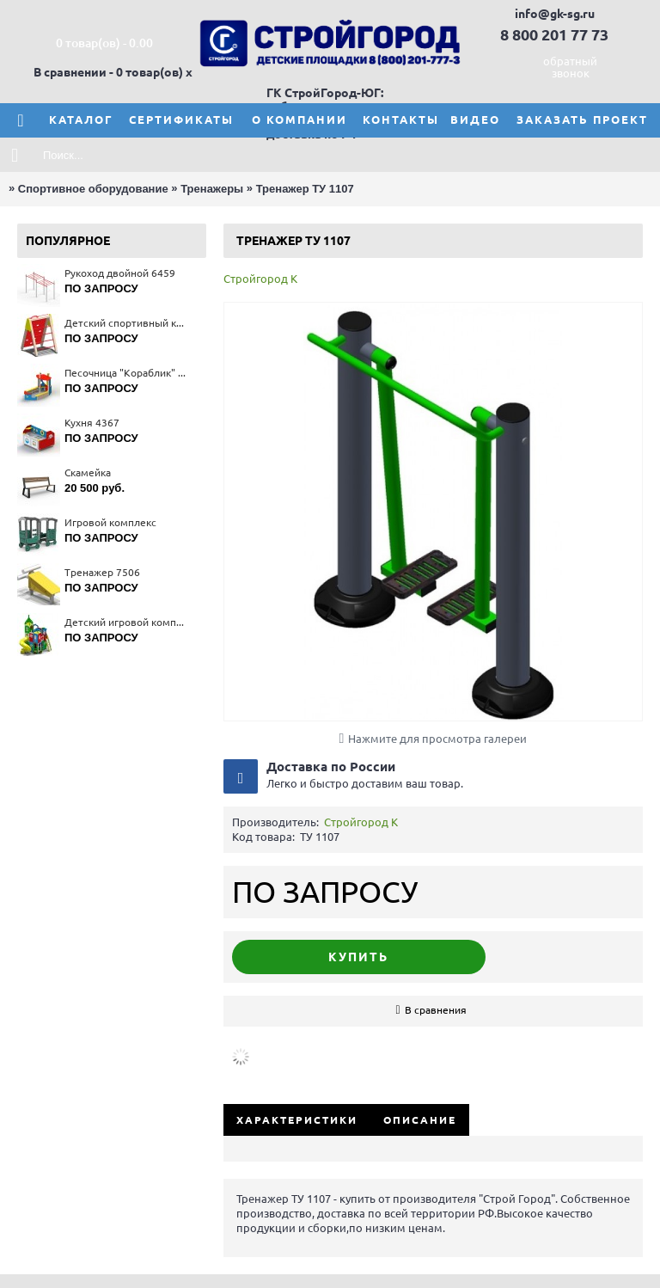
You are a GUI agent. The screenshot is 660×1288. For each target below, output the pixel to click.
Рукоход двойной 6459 (119, 273)
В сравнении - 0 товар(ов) (108, 72)
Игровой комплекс (110, 522)
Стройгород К (260, 279)
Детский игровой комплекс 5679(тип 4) (126, 622)
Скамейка (87, 472)
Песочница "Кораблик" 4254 (126, 372)
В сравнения (436, 1009)
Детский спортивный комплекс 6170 (126, 322)
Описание (419, 1119)
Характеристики (297, 1119)
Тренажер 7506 (102, 572)
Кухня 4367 (91, 422)
